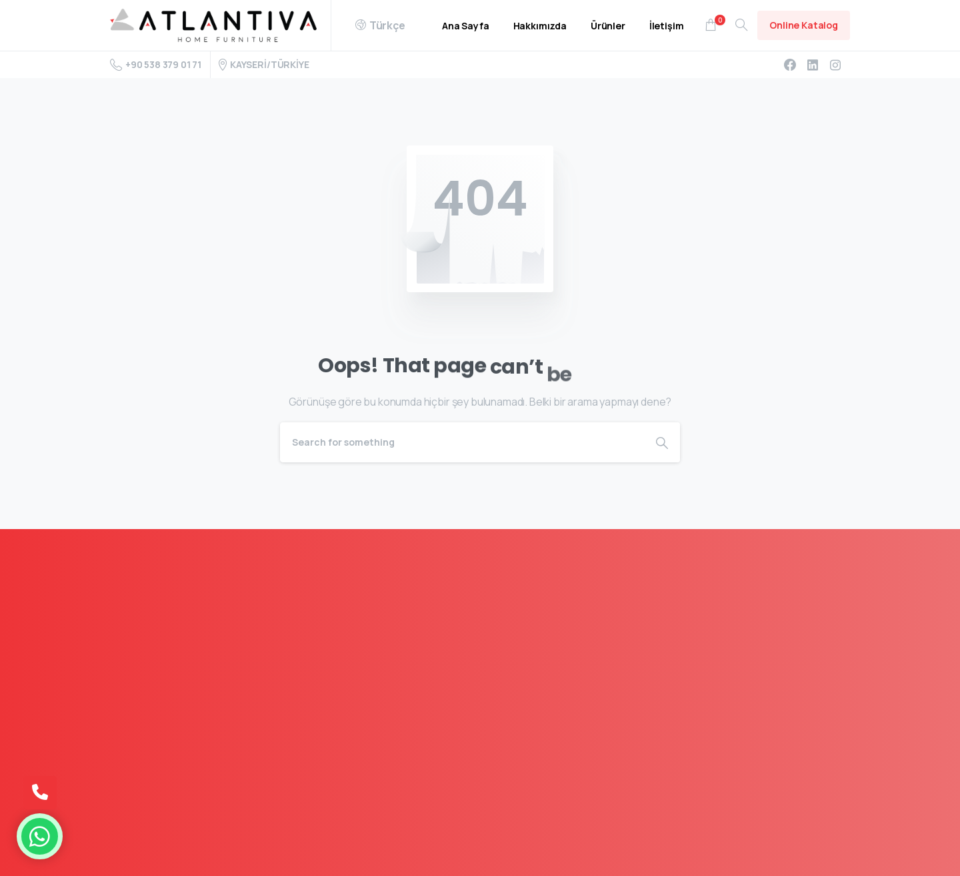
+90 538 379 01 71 (155, 64)
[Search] (462, 442)
